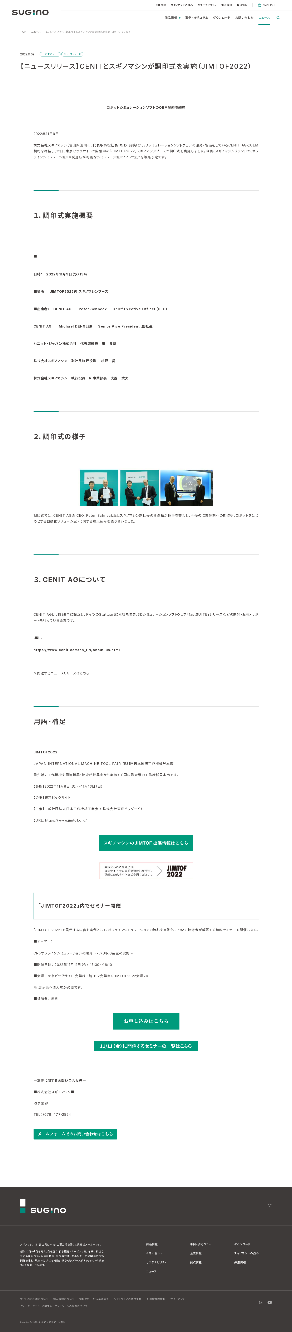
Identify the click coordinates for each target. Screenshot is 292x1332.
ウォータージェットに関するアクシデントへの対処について (54, 1306)
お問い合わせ (244, 17)
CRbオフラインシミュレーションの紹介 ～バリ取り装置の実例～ (83, 953)
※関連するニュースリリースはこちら (62, 673)
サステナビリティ (207, 5)
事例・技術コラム (196, 17)
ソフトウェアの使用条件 (128, 1299)
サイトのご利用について (34, 1299)
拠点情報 (226, 5)
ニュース (264, 17)
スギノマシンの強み (182, 5)
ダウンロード (222, 17)
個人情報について (63, 1299)
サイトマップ (177, 1299)
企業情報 (160, 5)
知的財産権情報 (156, 1299)
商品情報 (172, 17)
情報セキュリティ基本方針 (94, 1299)
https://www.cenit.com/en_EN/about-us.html (77, 650)
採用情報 (242, 5)
